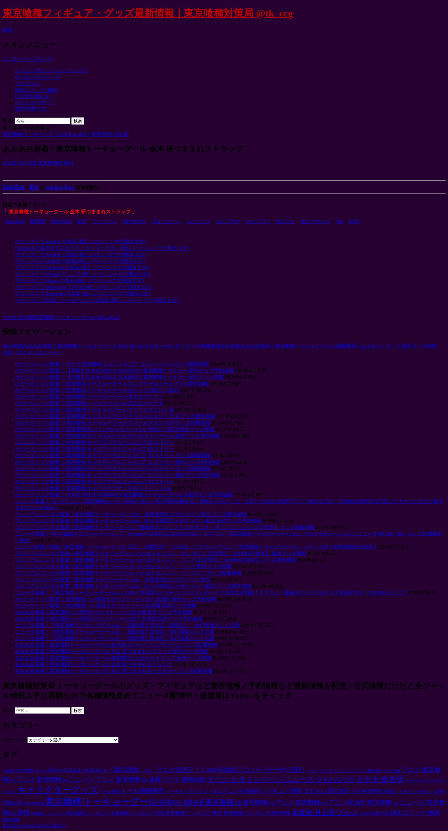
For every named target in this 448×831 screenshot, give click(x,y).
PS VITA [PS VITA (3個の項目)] (41, 771)
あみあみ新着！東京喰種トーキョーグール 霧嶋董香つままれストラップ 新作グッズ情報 (328, 346)
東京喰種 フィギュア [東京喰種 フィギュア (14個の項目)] (87, 813)
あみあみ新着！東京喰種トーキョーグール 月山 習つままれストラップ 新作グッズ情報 (111, 651)
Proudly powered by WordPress (33, 825)
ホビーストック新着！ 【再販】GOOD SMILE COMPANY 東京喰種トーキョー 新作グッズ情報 (119, 377)
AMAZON (61, 221)
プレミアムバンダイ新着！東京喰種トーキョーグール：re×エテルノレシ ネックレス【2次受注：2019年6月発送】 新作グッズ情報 (160, 553)
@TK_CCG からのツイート (32, 352)
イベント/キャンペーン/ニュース (51, 70)
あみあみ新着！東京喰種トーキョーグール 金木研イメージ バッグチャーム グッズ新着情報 (116, 645)
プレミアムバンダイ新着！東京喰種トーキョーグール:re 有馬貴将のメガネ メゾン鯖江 (113, 579)
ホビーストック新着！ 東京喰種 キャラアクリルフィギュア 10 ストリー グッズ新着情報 (112, 455)
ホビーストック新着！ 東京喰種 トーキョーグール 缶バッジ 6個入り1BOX (97, 390)
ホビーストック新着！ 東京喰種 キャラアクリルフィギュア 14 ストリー (94, 481)
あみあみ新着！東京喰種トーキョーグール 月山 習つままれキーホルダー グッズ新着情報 (111, 346)
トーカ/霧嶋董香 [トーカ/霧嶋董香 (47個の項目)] (142, 790)
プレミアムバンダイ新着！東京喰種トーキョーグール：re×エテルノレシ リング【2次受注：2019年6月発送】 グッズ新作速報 (155, 560)
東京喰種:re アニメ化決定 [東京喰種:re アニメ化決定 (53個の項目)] (331, 802)
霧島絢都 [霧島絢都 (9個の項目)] (11, 820)
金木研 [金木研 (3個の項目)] (365, 813)
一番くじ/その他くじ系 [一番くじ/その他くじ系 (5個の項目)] (419, 791)
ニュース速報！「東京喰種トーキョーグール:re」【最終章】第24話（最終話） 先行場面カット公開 (127, 625)
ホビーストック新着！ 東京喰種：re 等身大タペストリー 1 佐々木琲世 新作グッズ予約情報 (116, 599)
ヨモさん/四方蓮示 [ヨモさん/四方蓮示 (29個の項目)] (326, 791)
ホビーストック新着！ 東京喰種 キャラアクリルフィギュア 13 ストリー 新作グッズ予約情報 (117, 475)
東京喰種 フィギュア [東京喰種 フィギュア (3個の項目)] (47, 813)
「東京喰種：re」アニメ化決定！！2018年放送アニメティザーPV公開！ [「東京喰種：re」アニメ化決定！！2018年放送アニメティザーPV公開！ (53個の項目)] (207, 769)
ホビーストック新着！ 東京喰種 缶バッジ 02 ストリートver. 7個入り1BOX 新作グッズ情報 (114, 429)
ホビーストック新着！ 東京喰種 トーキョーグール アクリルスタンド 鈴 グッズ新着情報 (112, 422)
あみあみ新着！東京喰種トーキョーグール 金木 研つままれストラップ (93, 664)
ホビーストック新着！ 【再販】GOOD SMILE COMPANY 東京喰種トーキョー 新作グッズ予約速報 (124, 370)
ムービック (198, 221)
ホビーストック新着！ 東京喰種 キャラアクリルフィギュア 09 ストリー (94, 449)
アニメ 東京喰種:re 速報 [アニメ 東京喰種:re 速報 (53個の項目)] (128, 779)
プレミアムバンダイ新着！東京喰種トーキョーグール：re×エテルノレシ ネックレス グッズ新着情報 (128, 573)
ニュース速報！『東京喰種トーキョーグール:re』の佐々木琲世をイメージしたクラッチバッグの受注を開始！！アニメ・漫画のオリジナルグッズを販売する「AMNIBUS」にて (211, 592)
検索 (7, 30)
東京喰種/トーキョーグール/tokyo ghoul (45, 134)
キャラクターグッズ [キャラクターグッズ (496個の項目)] (57, 790)
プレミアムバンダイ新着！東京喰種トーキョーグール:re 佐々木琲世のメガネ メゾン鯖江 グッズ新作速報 (133, 586)
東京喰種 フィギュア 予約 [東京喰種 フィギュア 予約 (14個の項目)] (137, 813)
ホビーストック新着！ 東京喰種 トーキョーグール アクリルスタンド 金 (94, 409)
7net (339, 221)
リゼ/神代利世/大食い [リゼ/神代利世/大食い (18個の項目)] (375, 791)
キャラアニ (258, 221)
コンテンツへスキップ (27, 59)
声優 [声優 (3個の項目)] (25, 803)
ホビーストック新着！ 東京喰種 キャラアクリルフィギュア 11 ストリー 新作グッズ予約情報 (117, 462)
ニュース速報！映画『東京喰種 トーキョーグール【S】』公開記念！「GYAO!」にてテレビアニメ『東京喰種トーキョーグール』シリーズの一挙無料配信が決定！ (196, 547)
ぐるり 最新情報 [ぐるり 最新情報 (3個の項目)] (369, 771)
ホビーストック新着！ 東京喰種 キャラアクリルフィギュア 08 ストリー (94, 442)
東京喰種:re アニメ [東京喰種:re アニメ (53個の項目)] (268, 802)
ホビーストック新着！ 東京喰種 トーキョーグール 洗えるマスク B (89, 403)
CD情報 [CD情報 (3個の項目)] (8, 771)
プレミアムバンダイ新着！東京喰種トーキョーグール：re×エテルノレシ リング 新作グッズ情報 (123, 566)
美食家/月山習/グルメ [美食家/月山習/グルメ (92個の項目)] (325, 812)
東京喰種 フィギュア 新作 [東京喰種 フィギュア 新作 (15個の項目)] (193, 813)
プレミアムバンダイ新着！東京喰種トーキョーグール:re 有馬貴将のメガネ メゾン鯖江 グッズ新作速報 (131, 514)
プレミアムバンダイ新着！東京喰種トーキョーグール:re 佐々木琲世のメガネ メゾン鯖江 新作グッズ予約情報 (138, 520)
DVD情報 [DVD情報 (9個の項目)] (24, 770)
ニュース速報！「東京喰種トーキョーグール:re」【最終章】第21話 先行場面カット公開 (114, 638)
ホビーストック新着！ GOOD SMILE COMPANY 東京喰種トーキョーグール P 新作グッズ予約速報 (124, 494)
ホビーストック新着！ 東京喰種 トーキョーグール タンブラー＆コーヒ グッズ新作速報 (112, 383)
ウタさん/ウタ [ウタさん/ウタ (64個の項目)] (335, 779)
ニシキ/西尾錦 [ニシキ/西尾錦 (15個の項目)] (243, 791)
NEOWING (134, 221)
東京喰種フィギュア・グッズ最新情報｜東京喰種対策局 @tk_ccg (147, 13)
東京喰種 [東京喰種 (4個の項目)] (37, 803)
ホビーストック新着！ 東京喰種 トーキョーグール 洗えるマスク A (89, 396)
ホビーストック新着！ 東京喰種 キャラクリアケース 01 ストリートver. (93, 488)
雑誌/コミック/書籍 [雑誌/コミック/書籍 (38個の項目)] (415, 813)
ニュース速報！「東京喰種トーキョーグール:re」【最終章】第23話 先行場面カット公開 (114, 631)
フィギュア (27, 83)
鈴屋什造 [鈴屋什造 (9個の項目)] (380, 813)
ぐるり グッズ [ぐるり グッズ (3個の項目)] (345, 771)
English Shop (60, 187)
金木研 (121, 134)
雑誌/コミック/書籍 (36, 90)
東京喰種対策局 (55, 163)
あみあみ (13, 187)
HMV (354, 221)
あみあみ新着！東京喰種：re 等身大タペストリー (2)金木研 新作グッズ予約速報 (104, 612)
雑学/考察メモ (30, 108)
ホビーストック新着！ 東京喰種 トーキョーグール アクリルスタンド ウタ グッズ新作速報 (115, 416)
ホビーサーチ (315, 221)
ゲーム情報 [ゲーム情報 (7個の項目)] (110, 791)
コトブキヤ (228, 221)
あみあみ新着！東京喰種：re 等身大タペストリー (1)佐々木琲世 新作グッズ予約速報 (109, 618)
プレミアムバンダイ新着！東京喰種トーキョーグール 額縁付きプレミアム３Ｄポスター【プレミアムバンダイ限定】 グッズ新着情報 (165, 527)
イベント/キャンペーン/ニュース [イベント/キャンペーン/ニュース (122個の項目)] (261, 779)
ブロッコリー (166, 221)
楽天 (34, 187)
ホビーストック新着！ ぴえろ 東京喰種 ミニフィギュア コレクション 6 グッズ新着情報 (112, 364)
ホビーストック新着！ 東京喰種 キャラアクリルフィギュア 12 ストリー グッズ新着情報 (112, 468)
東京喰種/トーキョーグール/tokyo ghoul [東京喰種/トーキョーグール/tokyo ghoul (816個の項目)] (124, 801)
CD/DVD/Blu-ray (33, 96)
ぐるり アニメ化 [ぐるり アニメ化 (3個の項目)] (320, 771)
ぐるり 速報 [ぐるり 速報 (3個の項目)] (392, 771)
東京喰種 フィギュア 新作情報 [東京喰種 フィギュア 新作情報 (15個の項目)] (257, 813)
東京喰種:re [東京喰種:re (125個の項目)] (223, 802)
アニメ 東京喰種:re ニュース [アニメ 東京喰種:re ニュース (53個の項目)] (55, 779)
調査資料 (101, 134)
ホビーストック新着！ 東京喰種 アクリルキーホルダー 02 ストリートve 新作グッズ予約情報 (117, 436)
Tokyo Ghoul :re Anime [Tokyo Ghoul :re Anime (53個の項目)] (77, 769)
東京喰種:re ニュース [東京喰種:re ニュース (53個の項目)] (396, 802)
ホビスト (286, 221)
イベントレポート (35, 102)
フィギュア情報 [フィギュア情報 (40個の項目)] (281, 790)
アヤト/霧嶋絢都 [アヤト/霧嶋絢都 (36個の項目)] (183, 780)
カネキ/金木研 (18, 317)
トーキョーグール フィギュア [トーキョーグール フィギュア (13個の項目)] (196, 791)
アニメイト (104, 221)
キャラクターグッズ (37, 77)
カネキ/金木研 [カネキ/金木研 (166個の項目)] (380, 779)
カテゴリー (14, 739)
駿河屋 (37, 221)
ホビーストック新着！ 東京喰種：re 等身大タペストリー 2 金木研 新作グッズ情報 (106, 605)
